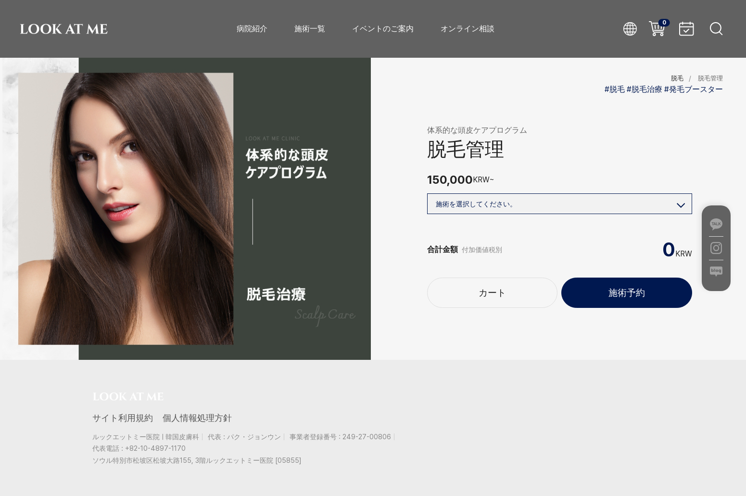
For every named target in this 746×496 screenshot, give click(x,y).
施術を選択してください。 (560, 201)
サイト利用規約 (122, 418)
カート (492, 297)
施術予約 (627, 297)
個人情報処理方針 (197, 418)
